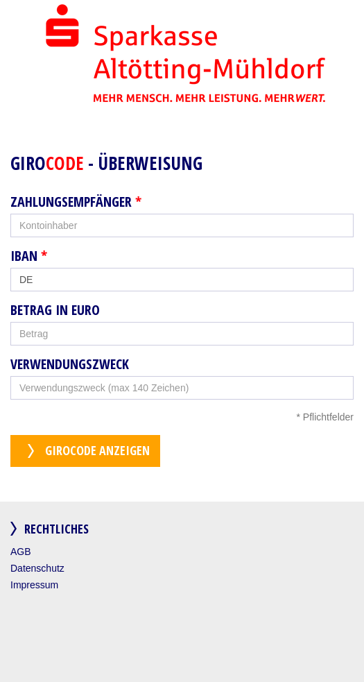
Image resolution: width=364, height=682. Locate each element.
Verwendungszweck (69, 364)
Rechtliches (56, 528)
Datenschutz (37, 568)
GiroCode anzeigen (97, 450)
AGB (20, 551)
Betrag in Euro (55, 310)
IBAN (28, 256)
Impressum (34, 584)
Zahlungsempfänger (75, 202)
